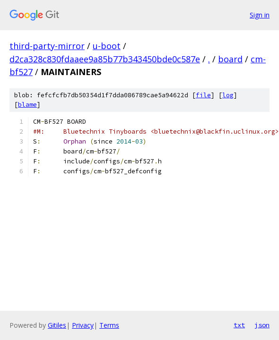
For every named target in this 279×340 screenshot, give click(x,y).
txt (239, 325)
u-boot (107, 45)
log (228, 95)
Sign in (260, 14)
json (262, 325)
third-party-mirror (47, 45)
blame (27, 105)
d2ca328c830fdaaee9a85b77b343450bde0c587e (104, 59)
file (203, 95)
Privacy (83, 325)
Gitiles (57, 325)
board (230, 59)
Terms (109, 325)
